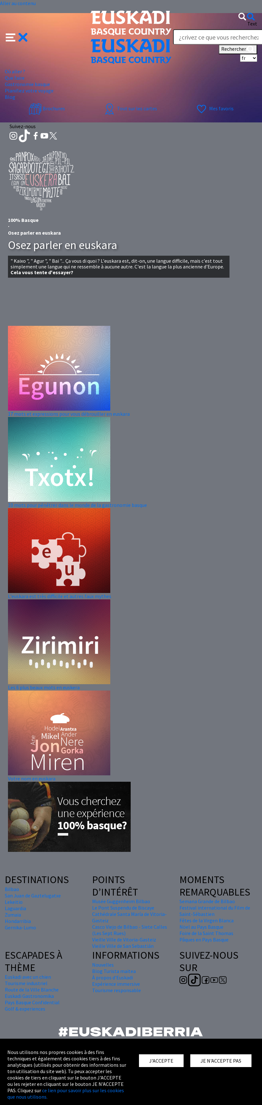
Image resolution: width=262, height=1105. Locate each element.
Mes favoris (214, 108)
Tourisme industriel (26, 983)
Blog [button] (10, 97)
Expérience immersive (116, 984)
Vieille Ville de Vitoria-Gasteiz (124, 939)
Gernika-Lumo (20, 927)
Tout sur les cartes (130, 108)
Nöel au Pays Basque (201, 927)
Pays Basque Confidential (32, 1002)
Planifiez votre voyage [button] (29, 90)
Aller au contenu (18, 3)
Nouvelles (103, 965)
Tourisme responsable (116, 990)
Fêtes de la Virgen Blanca (206, 920)
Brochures (47, 108)
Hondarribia (18, 921)
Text (252, 23)
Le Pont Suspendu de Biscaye (123, 907)
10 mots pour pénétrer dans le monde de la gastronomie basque (77, 505)
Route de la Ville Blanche (32, 989)
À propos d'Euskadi (112, 977)
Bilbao (12, 889)
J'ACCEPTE (161, 1060)
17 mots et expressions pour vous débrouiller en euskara (69, 414)
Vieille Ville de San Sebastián (123, 946)
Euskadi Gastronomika (29, 996)
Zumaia (13, 914)
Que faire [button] (15, 78)
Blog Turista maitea (114, 971)
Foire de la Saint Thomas (206, 933)
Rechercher (238, 49)
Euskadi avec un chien (28, 977)
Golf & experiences (25, 1009)
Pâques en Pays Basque (204, 939)
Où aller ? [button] (15, 71)
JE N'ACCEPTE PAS (220, 1060)
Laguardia (15, 908)
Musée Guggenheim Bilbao (121, 901)
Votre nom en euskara (31, 778)
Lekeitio (14, 902)
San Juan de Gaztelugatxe (33, 895)
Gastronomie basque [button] (27, 84)
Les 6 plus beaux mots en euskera (44, 687)
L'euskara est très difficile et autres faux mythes (59, 596)
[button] (17, 36)
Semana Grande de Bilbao (207, 901)
